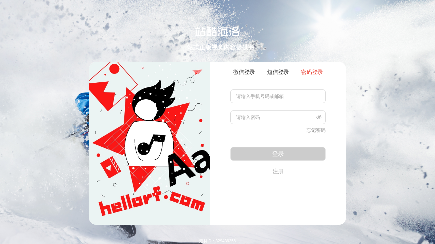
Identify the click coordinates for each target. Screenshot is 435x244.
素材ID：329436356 (217, 241)
